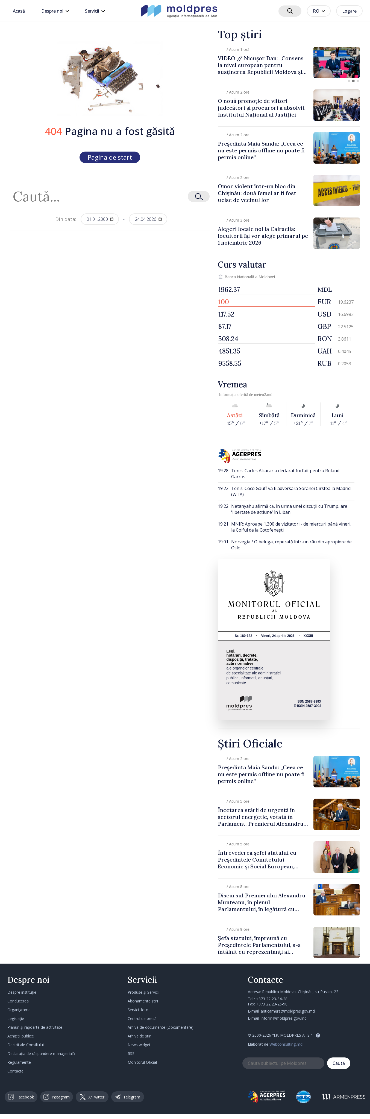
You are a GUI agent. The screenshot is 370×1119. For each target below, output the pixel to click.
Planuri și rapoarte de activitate (34, 1027)
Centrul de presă (142, 1018)
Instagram (56, 1097)
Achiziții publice (20, 1036)
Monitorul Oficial (142, 1062)
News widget (139, 1044)
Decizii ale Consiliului (25, 1044)
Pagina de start (110, 157)
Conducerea (18, 1001)
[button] (349, 81)
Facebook (21, 1097)
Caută (339, 1063)
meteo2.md (263, 394)
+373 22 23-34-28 (271, 998)
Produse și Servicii (143, 992)
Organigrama (19, 1009)
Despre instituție (21, 992)
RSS (131, 1053)
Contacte (15, 1071)
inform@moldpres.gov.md (284, 1018)
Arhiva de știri (139, 1036)
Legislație (15, 1018)
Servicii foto (138, 1009)
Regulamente (19, 1062)
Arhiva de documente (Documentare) (160, 1027)
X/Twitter (92, 1097)
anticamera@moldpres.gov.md (288, 1011)
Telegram (127, 1097)
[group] (289, 62)
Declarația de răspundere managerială (41, 1053)
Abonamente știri (143, 1001)
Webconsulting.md (286, 1044)
